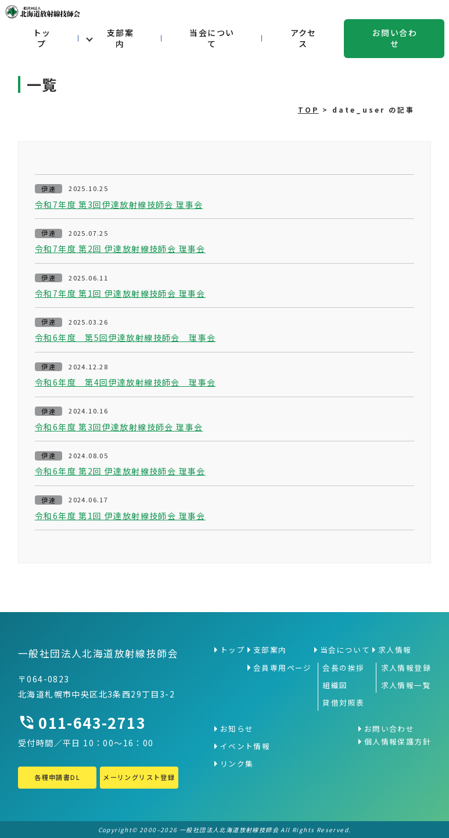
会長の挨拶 (343, 668)
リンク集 (237, 763)
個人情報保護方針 (397, 741)
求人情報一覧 (406, 685)
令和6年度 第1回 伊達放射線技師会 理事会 (120, 515)
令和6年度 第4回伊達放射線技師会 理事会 (125, 382)
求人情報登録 (406, 668)
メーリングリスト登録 (139, 777)
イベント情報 (245, 746)
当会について (211, 38)
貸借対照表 (343, 702)
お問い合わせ (394, 38)
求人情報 (395, 650)
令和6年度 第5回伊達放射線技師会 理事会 (125, 337)
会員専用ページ (282, 668)
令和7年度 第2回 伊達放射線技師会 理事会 (120, 248)
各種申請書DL (57, 777)
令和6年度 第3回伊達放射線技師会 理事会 (119, 427)
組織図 (334, 685)
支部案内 (120, 38)
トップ (42, 38)
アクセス (303, 38)
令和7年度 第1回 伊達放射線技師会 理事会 (120, 293)
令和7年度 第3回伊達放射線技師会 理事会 (119, 204)
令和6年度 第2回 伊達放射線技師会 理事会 (120, 471)
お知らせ (237, 729)
